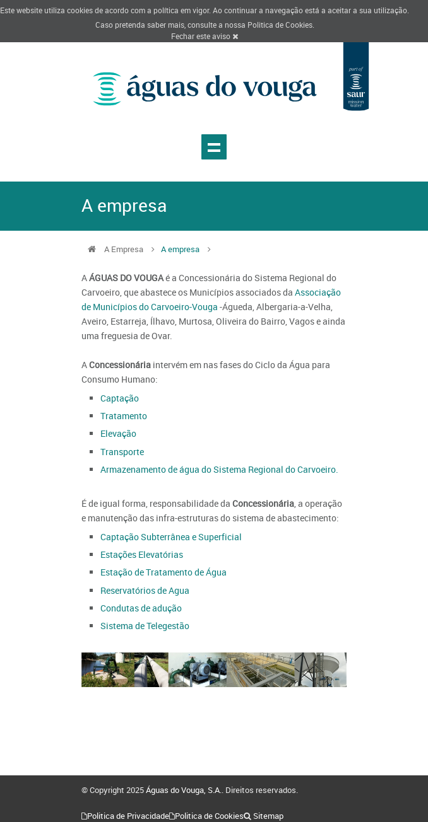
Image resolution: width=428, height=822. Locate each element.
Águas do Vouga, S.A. (184, 790)
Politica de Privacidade (128, 815)
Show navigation (214, 146)
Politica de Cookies (279, 25)
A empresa (180, 249)
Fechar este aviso (204, 36)
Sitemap (268, 815)
